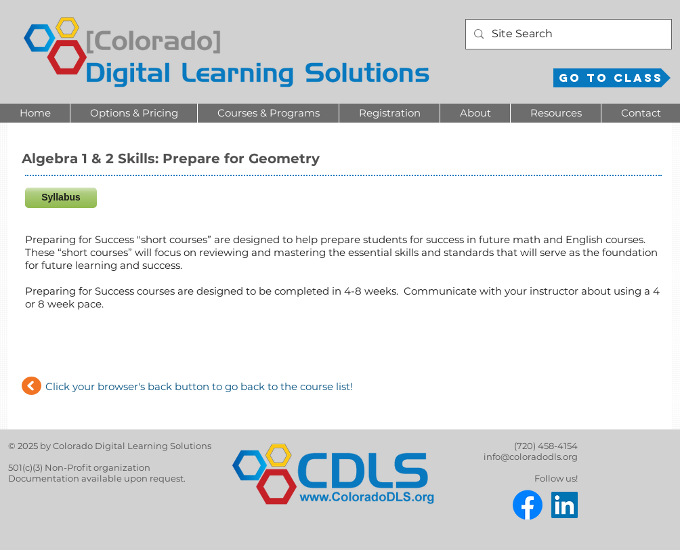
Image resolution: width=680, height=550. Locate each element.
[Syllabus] (61, 198)
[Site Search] (567, 34)
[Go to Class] (612, 77)
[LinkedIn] (564, 505)
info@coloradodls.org (531, 456)
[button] (133, 113)
